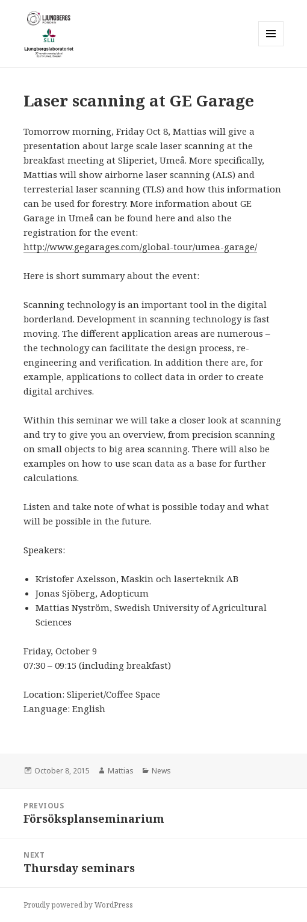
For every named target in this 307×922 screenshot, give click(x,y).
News (161, 771)
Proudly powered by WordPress (78, 905)
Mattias (121, 771)
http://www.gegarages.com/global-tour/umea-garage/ (140, 247)
